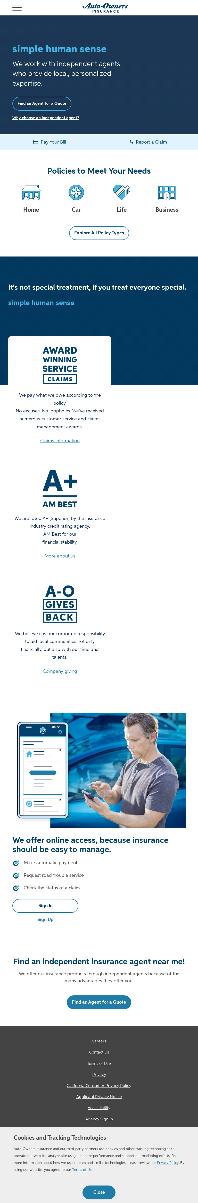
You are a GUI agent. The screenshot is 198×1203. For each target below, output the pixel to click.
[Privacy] (99, 1075)
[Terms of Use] (99, 1063)
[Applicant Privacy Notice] (99, 1097)
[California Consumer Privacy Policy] (99, 1086)
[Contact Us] (99, 1052)
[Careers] (99, 1041)
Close (99, 1192)
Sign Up (45, 919)
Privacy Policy (167, 1163)
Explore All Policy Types (99, 233)
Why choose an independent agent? (45, 118)
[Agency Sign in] (99, 1119)
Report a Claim (148, 142)
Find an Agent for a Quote (42, 104)
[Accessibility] (99, 1108)
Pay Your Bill (49, 142)
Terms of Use (83, 1170)
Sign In (45, 906)
